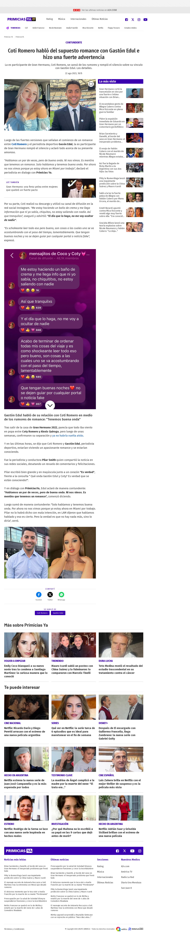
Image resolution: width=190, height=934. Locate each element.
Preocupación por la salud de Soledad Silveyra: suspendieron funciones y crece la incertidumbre (25, 899)
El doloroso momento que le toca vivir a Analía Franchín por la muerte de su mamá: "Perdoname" (26, 893)
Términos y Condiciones (14, 929)
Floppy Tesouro (114, 28)
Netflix (100, 28)
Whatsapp (61, 596)
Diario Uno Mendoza (131, 882)
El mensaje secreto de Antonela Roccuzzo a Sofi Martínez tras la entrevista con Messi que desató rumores (25, 884)
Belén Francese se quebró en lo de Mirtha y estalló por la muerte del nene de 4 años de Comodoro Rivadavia (23, 908)
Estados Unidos (131, 28)
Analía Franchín (72, 28)
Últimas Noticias (100, 19)
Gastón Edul (58, 613)
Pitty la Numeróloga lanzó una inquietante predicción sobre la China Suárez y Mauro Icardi (25, 876)
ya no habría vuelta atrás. (68, 435)
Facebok (39, 596)
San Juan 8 (126, 888)
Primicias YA (8, 37)
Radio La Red (127, 877)
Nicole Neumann (55, 28)
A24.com (125, 866)
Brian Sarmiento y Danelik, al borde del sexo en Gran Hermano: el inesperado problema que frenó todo (26, 868)
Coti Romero (19, 144)
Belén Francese (38, 28)
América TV (126, 871)
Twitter (50, 596)
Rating (49, 19)
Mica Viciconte (88, 28)
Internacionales (78, 19)
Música (61, 19)
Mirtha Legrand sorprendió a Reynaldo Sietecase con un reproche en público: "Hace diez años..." (72, 916)
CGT (26, 28)
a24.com (112, 10)
